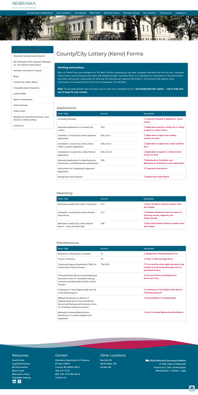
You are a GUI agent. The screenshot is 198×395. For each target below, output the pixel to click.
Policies (175, 376)
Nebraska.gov (162, 376)
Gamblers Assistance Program (27, 70)
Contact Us (18, 125)
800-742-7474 (62, 380)
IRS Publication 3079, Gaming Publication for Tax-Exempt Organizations (32, 63)
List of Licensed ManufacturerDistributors (157, 320)
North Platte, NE (108, 369)
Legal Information (21, 369)
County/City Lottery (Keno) (25, 82)
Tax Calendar (80, 13)
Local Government (162, 5)
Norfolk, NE (106, 366)
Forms (63, 5)
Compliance (180, 13)
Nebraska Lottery (111, 13)
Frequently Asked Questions (26, 88)
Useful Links (18, 366)
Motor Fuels (95, 13)
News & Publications (22, 99)
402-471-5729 (62, 376)
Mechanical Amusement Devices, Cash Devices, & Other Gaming (31, 118)
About (180, 5)
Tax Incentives (149, 13)
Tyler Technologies (176, 373)
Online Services (20, 105)
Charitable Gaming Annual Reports (29, 56)
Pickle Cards (19, 111)
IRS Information (20, 373)
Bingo (16, 76)
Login (183, 376)
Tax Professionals (139, 5)
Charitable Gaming (131, 13)
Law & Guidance (63, 13)
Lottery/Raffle (19, 94)
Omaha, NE (105, 373)
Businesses (77, 5)
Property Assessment (115, 5)
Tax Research (166, 13)
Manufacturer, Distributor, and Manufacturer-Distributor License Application (161, 163)
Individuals (94, 5)
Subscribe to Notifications (41, 13)
